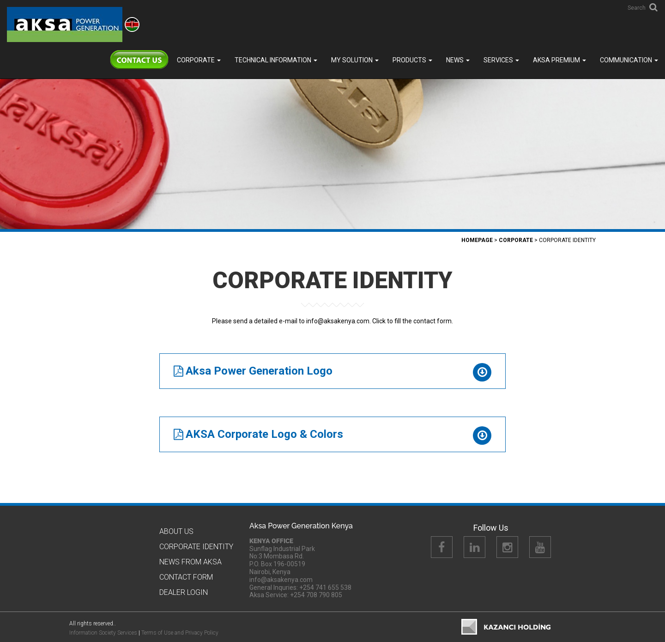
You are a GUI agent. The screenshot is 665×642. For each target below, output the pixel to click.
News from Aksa (190, 561)
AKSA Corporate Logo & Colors (264, 434)
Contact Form (186, 577)
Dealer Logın (183, 592)
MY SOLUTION (355, 60)
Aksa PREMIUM (559, 60)
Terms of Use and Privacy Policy (179, 633)
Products (412, 60)
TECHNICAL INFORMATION (276, 60)
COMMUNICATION (629, 60)
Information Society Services (103, 633)
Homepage (477, 240)
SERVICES (501, 60)
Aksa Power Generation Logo (259, 370)
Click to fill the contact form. (412, 321)
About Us (176, 531)
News (458, 60)
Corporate (199, 60)
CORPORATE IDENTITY (196, 546)
